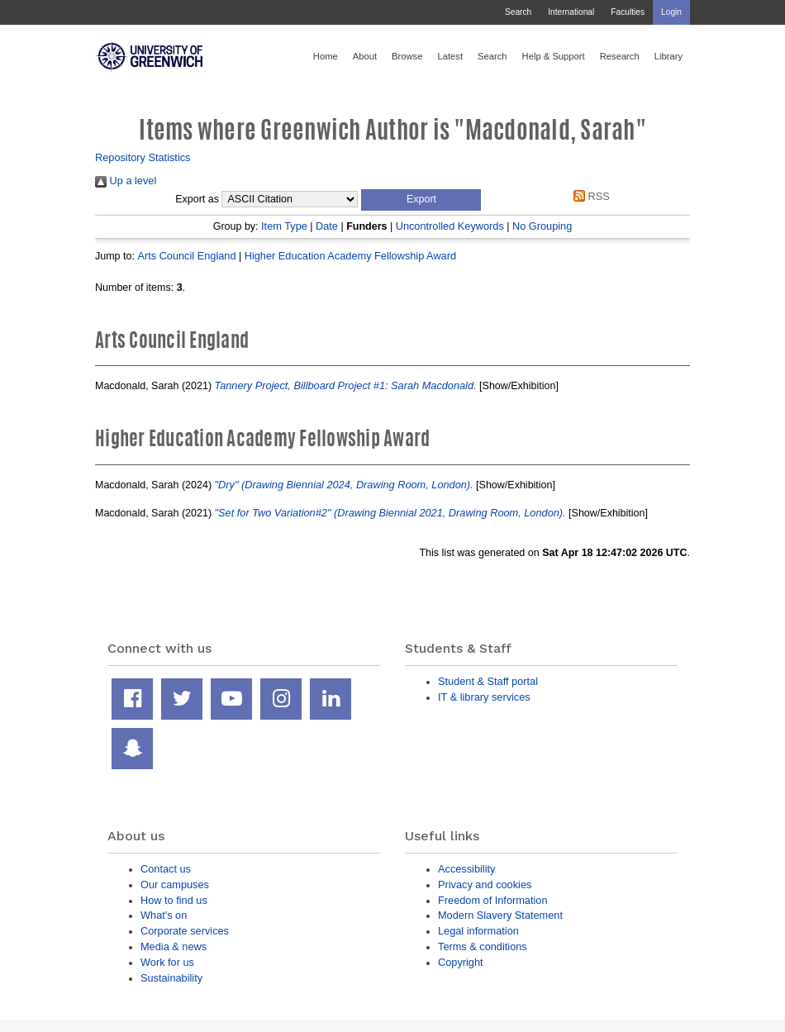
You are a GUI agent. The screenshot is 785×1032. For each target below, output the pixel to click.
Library (668, 56)
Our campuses (174, 884)
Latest (450, 56)
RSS (589, 196)
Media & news (173, 946)
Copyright (460, 962)
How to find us (173, 900)
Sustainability (171, 978)
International (571, 12)
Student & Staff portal (488, 681)
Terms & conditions (482, 946)
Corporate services (184, 931)
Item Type (284, 226)
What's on (163, 915)
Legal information (478, 931)
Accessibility (466, 869)
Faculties (628, 12)
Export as (197, 199)
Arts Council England (186, 256)
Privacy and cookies (484, 884)
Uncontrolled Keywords (450, 226)
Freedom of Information (493, 900)
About (365, 56)
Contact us (165, 869)
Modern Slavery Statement (500, 915)
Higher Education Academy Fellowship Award (350, 256)
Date (327, 226)
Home (325, 56)
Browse (407, 56)
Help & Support (553, 56)
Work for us (167, 962)
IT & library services (484, 697)
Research (620, 56)
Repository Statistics (143, 157)
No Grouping (542, 226)
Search (518, 12)
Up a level (125, 180)
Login (671, 12)
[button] (421, 200)
